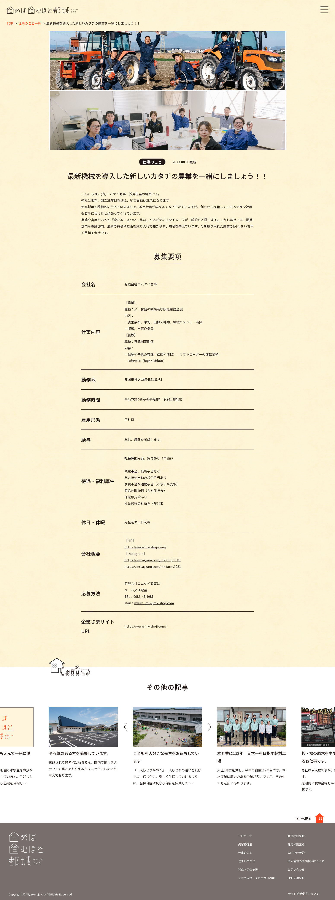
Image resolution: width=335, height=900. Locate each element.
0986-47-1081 (143, 596)
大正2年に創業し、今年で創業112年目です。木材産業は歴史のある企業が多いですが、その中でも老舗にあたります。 (251, 776)
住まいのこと (246, 861)
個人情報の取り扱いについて (306, 861)
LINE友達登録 (296, 878)
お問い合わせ (296, 869)
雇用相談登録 (296, 844)
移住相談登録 (296, 836)
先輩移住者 (245, 844)
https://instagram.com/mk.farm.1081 (152, 566)
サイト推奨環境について (303, 894)
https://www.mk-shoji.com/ (145, 547)
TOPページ (245, 836)
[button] (209, 727)
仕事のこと (245, 853)
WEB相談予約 (296, 853)
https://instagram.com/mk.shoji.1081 (152, 560)
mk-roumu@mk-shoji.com (154, 603)
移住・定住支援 (248, 869)
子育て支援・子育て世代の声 (256, 878)
